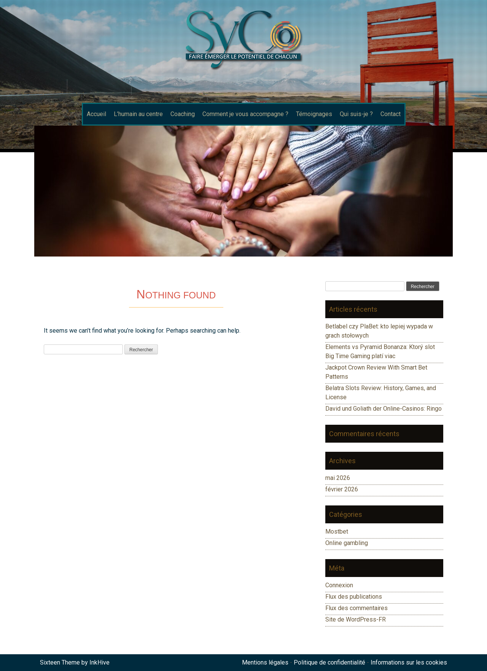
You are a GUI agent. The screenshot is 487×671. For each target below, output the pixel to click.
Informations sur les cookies (409, 662)
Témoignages (314, 114)
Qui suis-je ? (356, 114)
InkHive (99, 662)
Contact (390, 114)
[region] (243, 191)
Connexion (339, 585)
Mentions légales (265, 662)
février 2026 (341, 489)
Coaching (182, 114)
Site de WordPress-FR (355, 619)
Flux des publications (353, 596)
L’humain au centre (138, 114)
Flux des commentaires (356, 608)
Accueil (96, 114)
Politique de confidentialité (329, 662)
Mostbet (336, 531)
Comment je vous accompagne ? (245, 114)
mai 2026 (337, 477)
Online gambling (346, 543)
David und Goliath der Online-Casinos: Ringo (383, 408)
